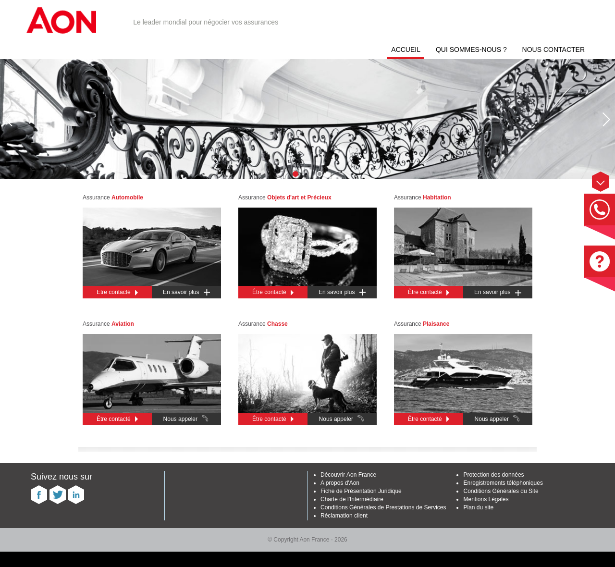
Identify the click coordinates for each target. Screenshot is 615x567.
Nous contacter (553, 49)
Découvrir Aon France (348, 474)
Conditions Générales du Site (500, 491)
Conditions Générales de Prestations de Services (383, 507)
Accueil (405, 49)
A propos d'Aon (339, 483)
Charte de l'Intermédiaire (351, 499)
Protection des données (493, 474)
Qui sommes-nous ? (471, 49)
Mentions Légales (485, 499)
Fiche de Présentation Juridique (361, 491)
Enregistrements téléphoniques (502, 483)
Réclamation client (344, 515)
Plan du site (478, 507)
